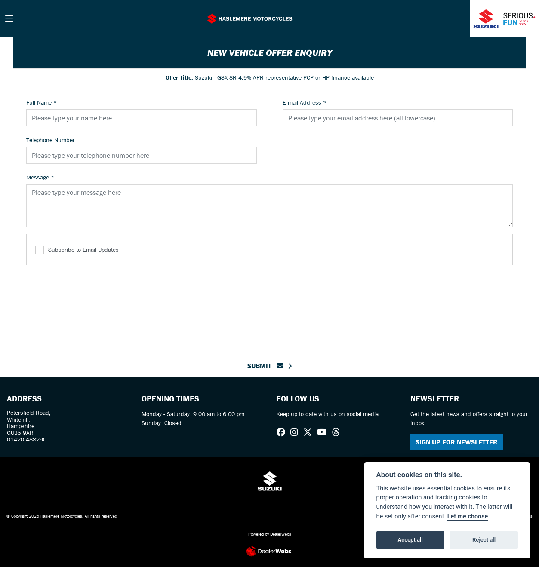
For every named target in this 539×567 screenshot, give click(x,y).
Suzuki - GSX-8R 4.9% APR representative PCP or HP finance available (270, 77)
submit (265, 365)
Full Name (41, 102)
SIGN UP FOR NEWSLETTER (457, 442)
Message (40, 177)
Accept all (410, 539)
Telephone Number (50, 140)
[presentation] (269, 308)
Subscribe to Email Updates (77, 250)
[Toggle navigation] (9, 18)
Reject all (484, 539)
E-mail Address (304, 102)
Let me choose (467, 516)
